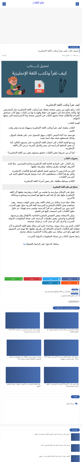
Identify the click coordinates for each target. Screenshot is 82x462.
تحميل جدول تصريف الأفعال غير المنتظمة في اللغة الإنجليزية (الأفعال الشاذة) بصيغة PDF (68, 351)
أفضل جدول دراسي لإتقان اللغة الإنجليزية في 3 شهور (54, 420)
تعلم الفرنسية (73, 446)
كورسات (74, 450)
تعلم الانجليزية (74, 47)
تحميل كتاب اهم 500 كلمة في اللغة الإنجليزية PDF (55, 409)
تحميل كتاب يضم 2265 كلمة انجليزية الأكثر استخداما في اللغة (52, 398)
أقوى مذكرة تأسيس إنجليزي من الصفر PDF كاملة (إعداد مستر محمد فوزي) (42, 324)
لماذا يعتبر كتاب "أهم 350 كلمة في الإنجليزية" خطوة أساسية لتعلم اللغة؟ (41, 351)
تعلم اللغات (38, 2)
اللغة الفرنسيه (73, 439)
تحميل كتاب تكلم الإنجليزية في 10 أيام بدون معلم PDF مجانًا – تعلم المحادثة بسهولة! (15, 324)
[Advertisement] (41, 27)
